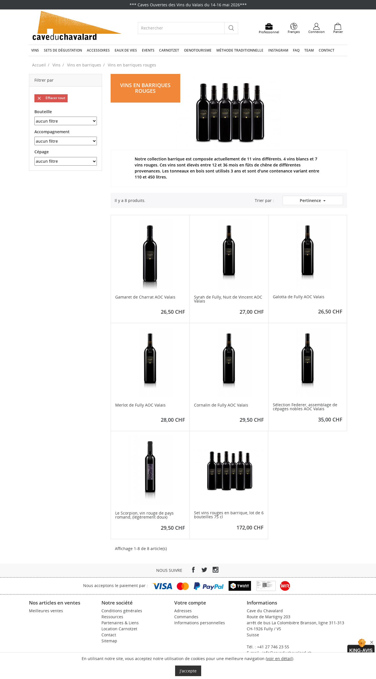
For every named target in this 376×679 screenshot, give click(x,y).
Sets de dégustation (63, 50)
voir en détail (279, 658)
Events (148, 50)
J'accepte (188, 671)
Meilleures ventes (46, 610)
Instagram (278, 50)
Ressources (112, 616)
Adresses (183, 610)
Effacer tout (51, 98)
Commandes (186, 616)
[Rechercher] (181, 28)
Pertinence (311, 200)
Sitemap (109, 640)
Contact (326, 50)
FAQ (296, 50)
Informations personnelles (199, 622)
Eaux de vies (126, 50)
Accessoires (98, 50)
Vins (35, 50)
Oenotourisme (197, 50)
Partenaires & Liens (120, 622)
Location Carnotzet (119, 628)
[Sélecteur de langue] (293, 28)
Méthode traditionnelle (239, 50)
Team (309, 50)
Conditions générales (121, 610)
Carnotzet (169, 50)
